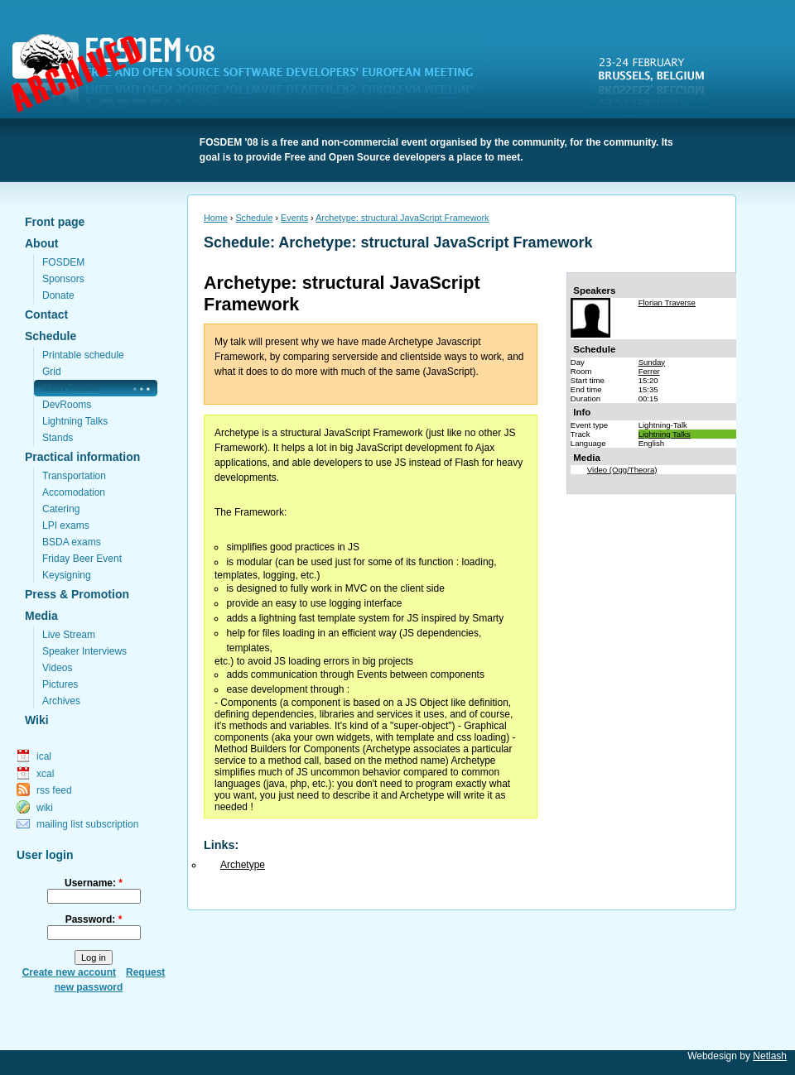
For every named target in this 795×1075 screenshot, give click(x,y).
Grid (51, 371)
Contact (46, 314)
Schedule (50, 336)
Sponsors (63, 279)
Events (294, 218)
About (41, 243)
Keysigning (66, 575)
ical (43, 756)
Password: (94, 919)
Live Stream (68, 635)
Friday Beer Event (82, 558)
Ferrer (649, 371)
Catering (61, 509)
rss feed (54, 790)
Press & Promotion (77, 594)
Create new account (69, 972)
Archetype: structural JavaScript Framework (402, 218)
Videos (57, 668)
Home (216, 218)
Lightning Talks (75, 421)
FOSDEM (253, 75)
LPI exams (65, 525)
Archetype (242, 865)
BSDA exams (71, 542)
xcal (45, 774)
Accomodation (73, 492)
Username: (94, 883)
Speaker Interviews (84, 651)
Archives (61, 701)
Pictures (60, 684)
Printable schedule (83, 355)
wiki (44, 807)
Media (41, 615)
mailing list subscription (87, 824)
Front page (54, 221)
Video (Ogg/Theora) (622, 469)
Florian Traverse (667, 302)
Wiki (37, 720)
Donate (58, 295)
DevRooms (66, 404)
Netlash (770, 1056)
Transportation (74, 476)
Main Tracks (70, 388)
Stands (57, 438)
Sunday (652, 362)
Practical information (82, 456)
